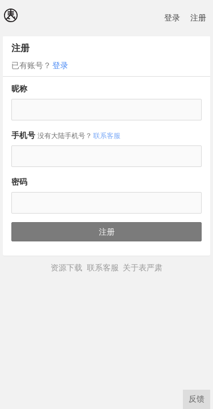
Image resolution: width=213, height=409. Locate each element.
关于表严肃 (142, 267)
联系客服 (106, 136)
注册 (198, 17)
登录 (172, 17)
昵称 (19, 88)
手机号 (66, 135)
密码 (19, 181)
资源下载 (66, 267)
